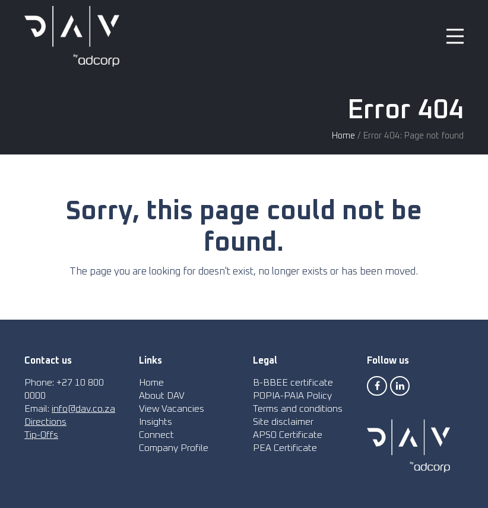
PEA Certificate (285, 448)
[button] (455, 36)
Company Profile (173, 448)
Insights (155, 422)
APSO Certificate (287, 435)
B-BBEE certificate (293, 382)
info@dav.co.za (83, 409)
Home (343, 135)
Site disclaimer (283, 422)
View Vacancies (171, 409)
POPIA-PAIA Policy (292, 395)
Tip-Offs (41, 435)
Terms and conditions (298, 409)
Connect (156, 435)
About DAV (162, 395)
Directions (45, 422)
